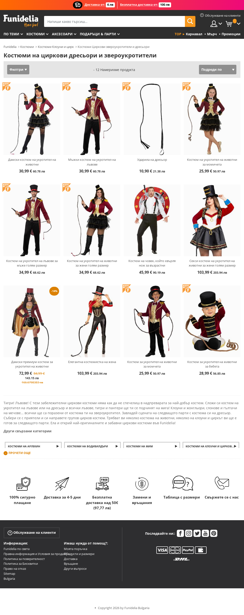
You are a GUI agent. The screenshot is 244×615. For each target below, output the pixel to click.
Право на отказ (15, 568)
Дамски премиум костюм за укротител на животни (32, 364)
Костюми (35, 34)
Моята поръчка (75, 549)
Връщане (71, 563)
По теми (11, 34)
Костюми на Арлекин (24, 446)
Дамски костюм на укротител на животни (32, 161)
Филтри (16, 69)
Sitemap (9, 573)
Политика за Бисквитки (21, 563)
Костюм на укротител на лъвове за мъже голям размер (32, 263)
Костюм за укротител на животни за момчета (152, 364)
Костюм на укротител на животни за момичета (212, 161)
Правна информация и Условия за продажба (37, 554)
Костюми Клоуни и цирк (56, 47)
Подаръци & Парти (98, 34)
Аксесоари (62, 34)
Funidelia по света (17, 549)
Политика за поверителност (24, 559)
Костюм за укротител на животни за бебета (212, 364)
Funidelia (10, 47)
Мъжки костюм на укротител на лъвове (92, 161)
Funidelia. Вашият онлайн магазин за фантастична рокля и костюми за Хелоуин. (21, 21)
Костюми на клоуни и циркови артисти (212, 446)
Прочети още (20, 453)
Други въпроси (75, 568)
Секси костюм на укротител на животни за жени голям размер (212, 263)
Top (178, 34)
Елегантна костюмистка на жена (92, 362)
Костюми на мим (139, 446)
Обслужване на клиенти (32, 532)
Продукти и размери (79, 554)
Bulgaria (9, 578)
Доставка (70, 559)
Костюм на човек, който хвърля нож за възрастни (152, 263)
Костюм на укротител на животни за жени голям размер (92, 263)
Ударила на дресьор (152, 159)
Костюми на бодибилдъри (87, 446)
